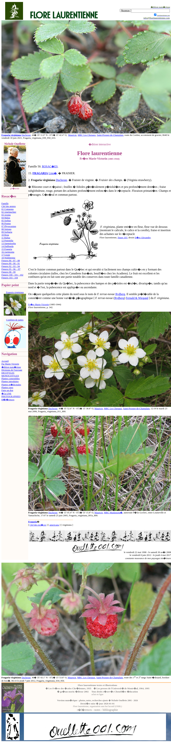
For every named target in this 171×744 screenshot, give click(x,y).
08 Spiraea (6, 229)
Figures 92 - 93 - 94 (10, 266)
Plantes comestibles (10, 378)
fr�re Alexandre (142, 237)
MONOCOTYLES (10, 375)
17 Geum (5, 254)
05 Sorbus (6, 220)
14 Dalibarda (7, 246)
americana (54, 525)
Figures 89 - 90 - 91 (10, 263)
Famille (5, 203)
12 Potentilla (7, 240)
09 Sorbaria (6, 232)
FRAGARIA (40, 173)
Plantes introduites (10, 381)
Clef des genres (8, 206)
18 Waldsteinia (8, 257)
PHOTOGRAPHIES (11, 396)
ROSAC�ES (50, 166)
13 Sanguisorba (8, 243)
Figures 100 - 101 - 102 (12, 274)
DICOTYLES (7, 372)
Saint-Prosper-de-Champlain (110, 135)
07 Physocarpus (8, 226)
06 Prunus (6, 223)
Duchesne (26, 135)
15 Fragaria (6, 249)
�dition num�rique (11, 367)
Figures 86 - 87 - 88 (10, 260)
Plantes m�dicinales (11, 384)
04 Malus (5, 217)
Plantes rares (7, 387)
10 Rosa (5, 234)
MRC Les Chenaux (87, 135)
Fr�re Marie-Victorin (38, 304)
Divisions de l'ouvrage (11, 370)
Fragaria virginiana (11, 135)
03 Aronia (6, 214)
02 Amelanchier (8, 212)
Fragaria (32, 521)
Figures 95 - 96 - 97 (10, 269)
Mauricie (72, 135)
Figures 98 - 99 (8, 272)
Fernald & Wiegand (137, 298)
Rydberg (120, 294)
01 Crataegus (7, 209)
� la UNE (6, 393)
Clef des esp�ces (38, 525)
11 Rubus (5, 237)
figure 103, (123, 237)
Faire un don (7, 390)
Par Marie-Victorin (10, 364)
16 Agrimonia (7, 252)
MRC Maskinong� (113, 512)
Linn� (53, 173)
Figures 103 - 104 (9, 277)
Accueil (5, 361)
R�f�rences (7, 399)
